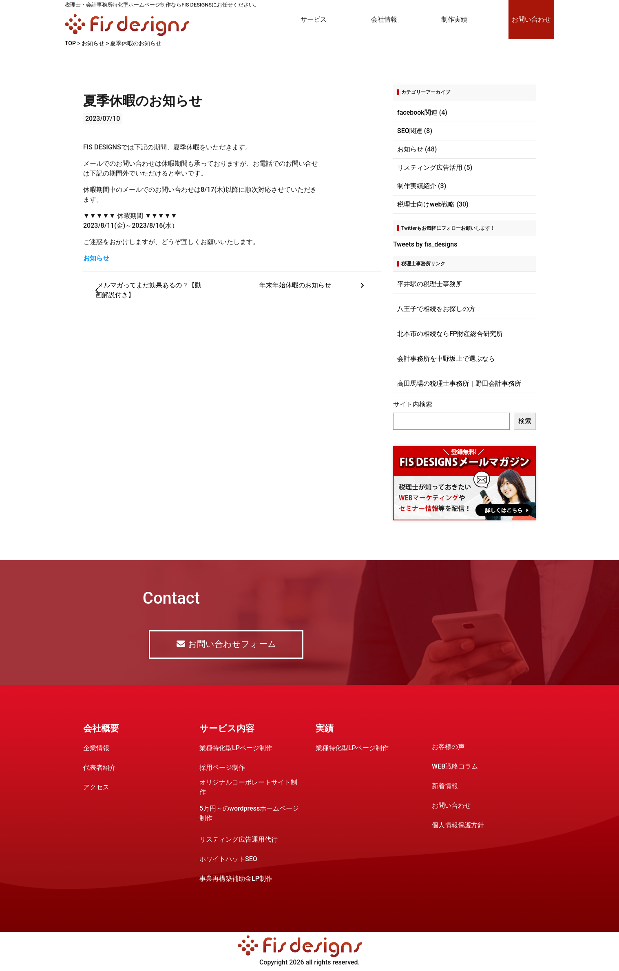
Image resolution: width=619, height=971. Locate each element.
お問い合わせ (531, 19)
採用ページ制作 (222, 768)
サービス (314, 19)
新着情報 (445, 786)
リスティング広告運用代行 (238, 840)
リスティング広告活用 (429, 167)
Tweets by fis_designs (425, 244)
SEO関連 (409, 131)
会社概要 (101, 729)
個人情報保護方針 (458, 825)
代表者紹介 (99, 768)
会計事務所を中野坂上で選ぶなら (446, 358)
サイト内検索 (412, 404)
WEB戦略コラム (455, 767)
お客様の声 (448, 747)
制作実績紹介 (416, 186)
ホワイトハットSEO (228, 859)
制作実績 (454, 19)
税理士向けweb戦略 (426, 204)
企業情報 (96, 748)
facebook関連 (417, 112)
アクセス (96, 787)
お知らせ (96, 258)
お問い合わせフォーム (226, 645)
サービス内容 (226, 729)
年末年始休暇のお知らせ (314, 285)
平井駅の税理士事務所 (429, 284)
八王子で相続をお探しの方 (436, 309)
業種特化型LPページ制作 (235, 748)
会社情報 (384, 19)
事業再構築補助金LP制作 (235, 879)
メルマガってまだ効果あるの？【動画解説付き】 (148, 290)
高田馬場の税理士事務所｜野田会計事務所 (459, 383)
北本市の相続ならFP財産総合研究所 (450, 334)
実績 (325, 729)
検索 (524, 421)
